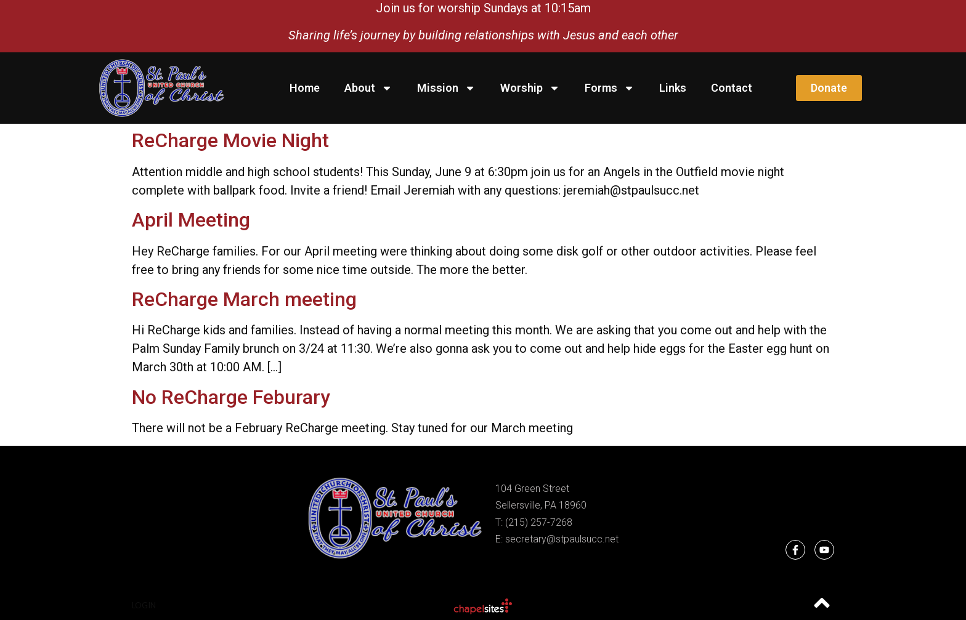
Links (672, 87)
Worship (530, 88)
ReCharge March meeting (244, 299)
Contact (731, 87)
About (368, 88)
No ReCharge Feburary (231, 397)
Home (305, 87)
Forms (610, 88)
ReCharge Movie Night (230, 140)
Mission (446, 88)
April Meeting (191, 219)
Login (144, 605)
